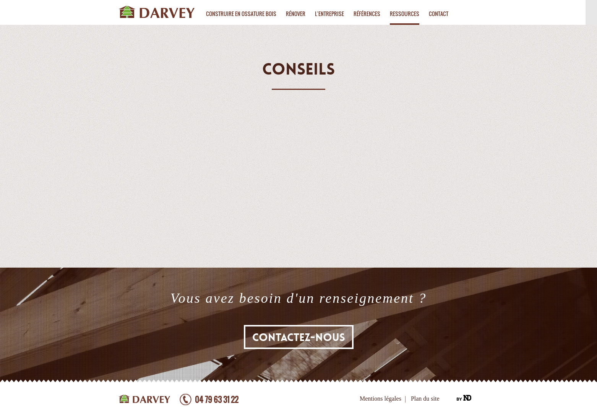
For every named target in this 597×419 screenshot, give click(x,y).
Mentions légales (380, 398)
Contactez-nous (298, 337)
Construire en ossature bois (241, 14)
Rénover (295, 14)
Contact (438, 14)
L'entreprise (329, 14)
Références (367, 14)
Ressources (404, 14)
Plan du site (425, 398)
